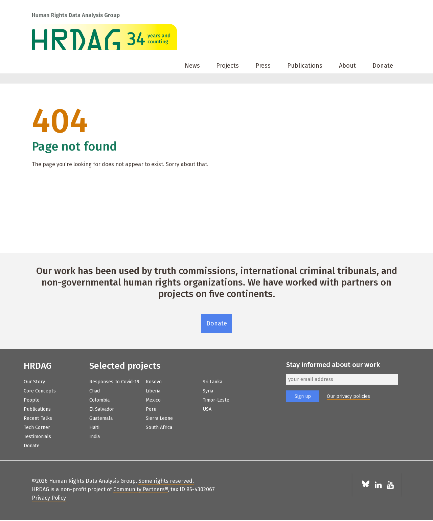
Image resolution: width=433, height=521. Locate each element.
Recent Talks (38, 418)
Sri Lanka (212, 382)
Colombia (99, 400)
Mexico (153, 400)
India (94, 436)
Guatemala (101, 418)
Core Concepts (40, 391)
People (32, 400)
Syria (208, 391)
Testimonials (37, 436)
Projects (227, 65)
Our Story (34, 382)
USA (207, 409)
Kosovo (154, 382)
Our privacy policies (348, 396)
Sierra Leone (159, 418)
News (192, 65)
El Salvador (101, 409)
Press (263, 65)
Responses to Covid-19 (114, 382)
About (347, 65)
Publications (304, 65)
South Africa (159, 427)
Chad (94, 391)
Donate (382, 65)
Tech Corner (37, 427)
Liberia (153, 391)
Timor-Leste (216, 400)
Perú (151, 409)
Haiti (94, 427)
